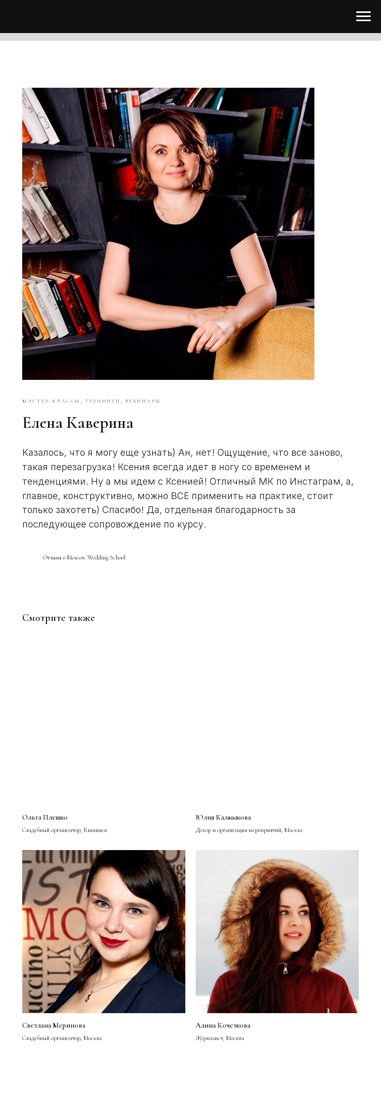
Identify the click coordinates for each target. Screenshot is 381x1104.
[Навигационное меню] (363, 16)
